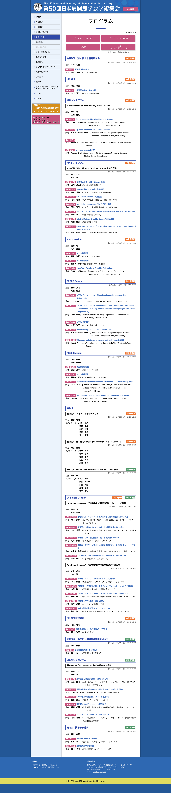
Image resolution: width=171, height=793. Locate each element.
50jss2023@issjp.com (102, 781)
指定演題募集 (41, 47)
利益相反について (43, 71)
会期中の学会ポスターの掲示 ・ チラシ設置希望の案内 (47, 87)
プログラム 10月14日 (118, 38)
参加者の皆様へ (42, 56)
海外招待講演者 (42, 32)
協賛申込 (39, 81)
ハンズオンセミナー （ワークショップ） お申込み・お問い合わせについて (46, 119)
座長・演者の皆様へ (43, 52)
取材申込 (39, 98)
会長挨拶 (39, 22)
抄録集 (118, 47)
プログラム (40, 37)
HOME (38, 17)
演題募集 (39, 42)
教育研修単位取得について (46, 66)
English (131, 9)
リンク (38, 93)
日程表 (83, 47)
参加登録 (39, 61)
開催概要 (39, 27)
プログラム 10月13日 (83, 38)
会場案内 (39, 76)
